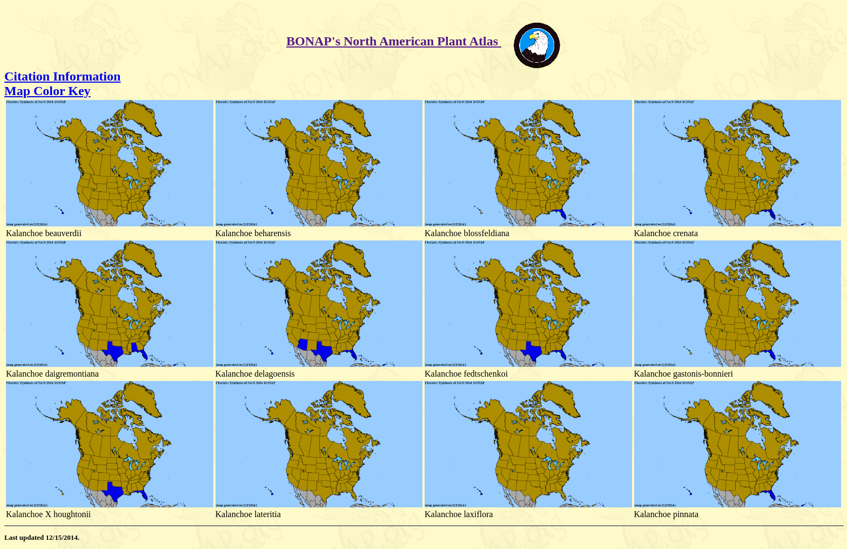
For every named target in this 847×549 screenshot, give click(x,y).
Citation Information (62, 76)
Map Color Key (47, 91)
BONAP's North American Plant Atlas (393, 41)
